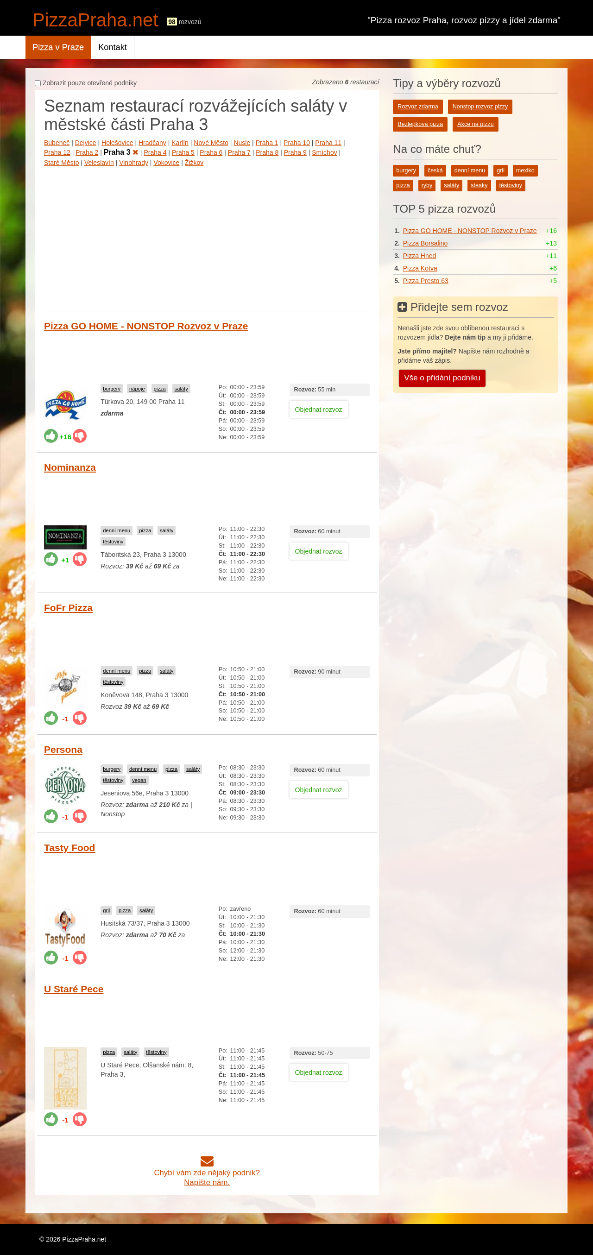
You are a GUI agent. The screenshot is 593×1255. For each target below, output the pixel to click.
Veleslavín (99, 162)
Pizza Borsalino (425, 243)
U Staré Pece (73, 989)
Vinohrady (133, 162)
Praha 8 (267, 152)
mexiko (525, 170)
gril (106, 910)
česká (435, 170)
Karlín (180, 142)
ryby (427, 185)
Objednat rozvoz (318, 409)
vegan (139, 780)
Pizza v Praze (58, 47)
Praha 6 (211, 152)
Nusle (241, 142)
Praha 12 (57, 152)
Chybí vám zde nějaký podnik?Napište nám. (207, 1173)
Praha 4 (155, 152)
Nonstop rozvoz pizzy (480, 106)
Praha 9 (295, 152)
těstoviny (113, 541)
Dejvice (85, 142)
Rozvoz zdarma (417, 106)
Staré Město (61, 162)
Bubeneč (56, 142)
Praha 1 (267, 142)
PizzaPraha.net (95, 20)
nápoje (137, 388)
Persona (63, 749)
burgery (111, 388)
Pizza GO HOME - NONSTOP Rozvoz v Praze (146, 326)
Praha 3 (121, 152)
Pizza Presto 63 (425, 280)
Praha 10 (297, 142)
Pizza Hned (419, 255)
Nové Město (211, 142)
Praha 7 (239, 152)
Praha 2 (87, 152)
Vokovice (166, 162)
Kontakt (112, 47)
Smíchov (324, 152)
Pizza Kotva (420, 268)
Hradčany (152, 142)
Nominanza (70, 467)
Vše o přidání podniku (442, 377)
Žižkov (194, 162)
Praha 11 (328, 142)
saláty (181, 388)
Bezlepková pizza (420, 124)
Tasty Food (69, 847)
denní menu (116, 530)
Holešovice (117, 142)
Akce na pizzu (475, 124)
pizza (160, 388)
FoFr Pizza (68, 607)
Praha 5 (183, 152)
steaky (479, 185)
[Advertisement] (207, 237)
